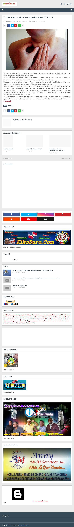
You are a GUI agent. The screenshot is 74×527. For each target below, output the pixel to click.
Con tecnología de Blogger (25, 500)
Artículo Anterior (7, 157)
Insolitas (32, 21)
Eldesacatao (8, 21)
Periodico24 (7, 101)
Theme (9, 524)
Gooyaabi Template (24, 524)
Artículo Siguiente (66, 157)
